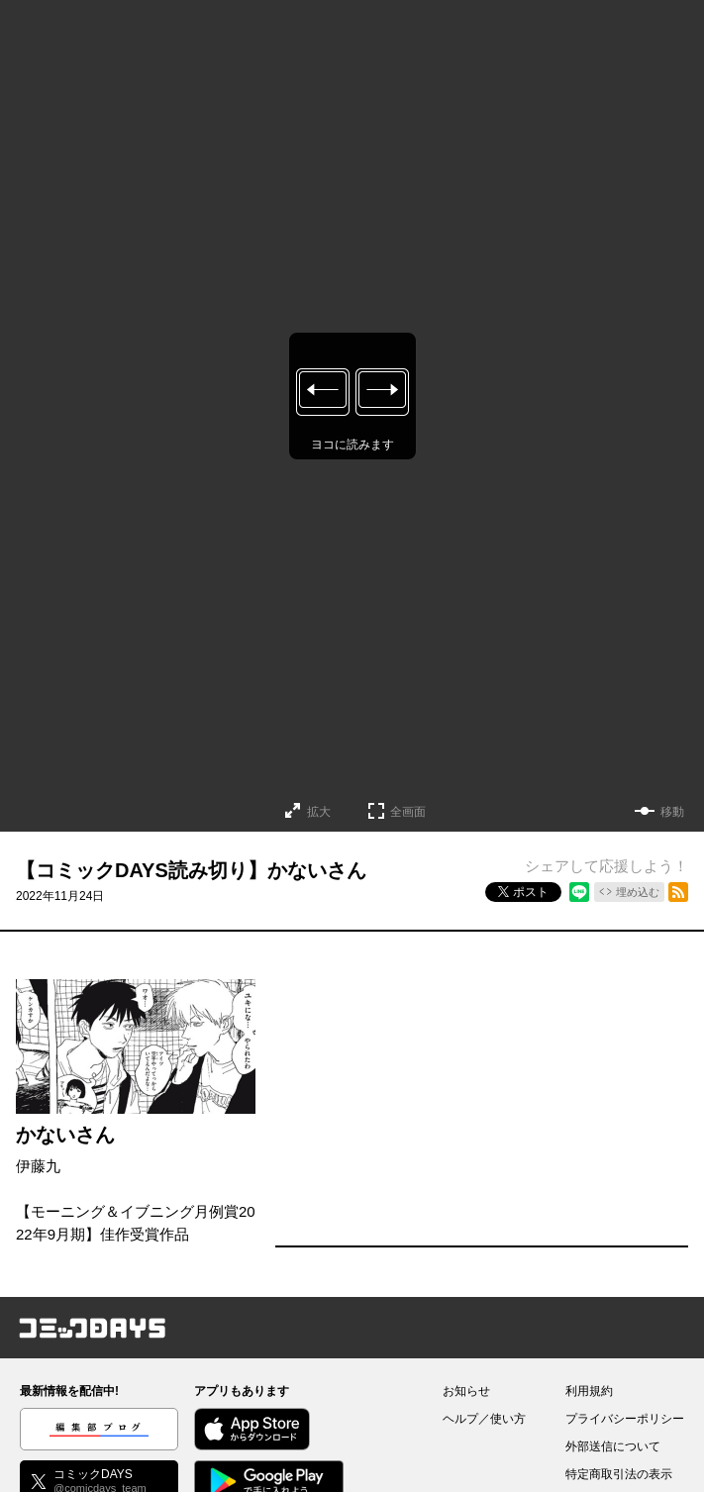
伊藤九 (38, 1165)
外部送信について (612, 1446)
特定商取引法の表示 (618, 1474)
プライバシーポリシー (624, 1419)
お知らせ (466, 1391)
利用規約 (589, 1391)
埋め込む (637, 892)
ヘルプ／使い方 (484, 1419)
